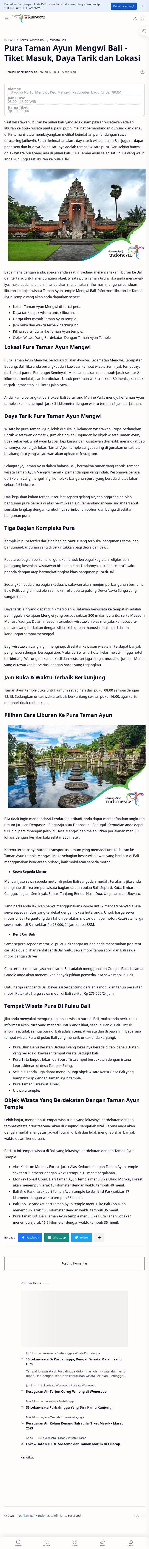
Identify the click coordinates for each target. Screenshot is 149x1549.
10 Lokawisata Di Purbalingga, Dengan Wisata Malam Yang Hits (74, 1361)
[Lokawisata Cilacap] (54, 1438)
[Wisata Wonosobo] (84, 1385)
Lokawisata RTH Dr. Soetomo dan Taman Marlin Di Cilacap (73, 1444)
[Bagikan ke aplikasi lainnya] (99, 1237)
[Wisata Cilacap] (77, 1438)
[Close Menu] (143, 6)
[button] (135, 18)
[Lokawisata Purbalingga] (58, 1353)
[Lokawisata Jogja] (73, 1417)
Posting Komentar (74, 1263)
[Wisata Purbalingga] (87, 1353)
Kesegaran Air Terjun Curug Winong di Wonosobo (66, 1391)
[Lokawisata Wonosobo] (56, 1385)
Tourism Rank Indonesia (34, 1516)
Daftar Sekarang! (123, 6)
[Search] (142, 18)
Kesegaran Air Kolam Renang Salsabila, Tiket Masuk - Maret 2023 (74, 1425)
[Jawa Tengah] (52, 1417)
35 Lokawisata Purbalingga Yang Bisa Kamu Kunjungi (69, 1407)
